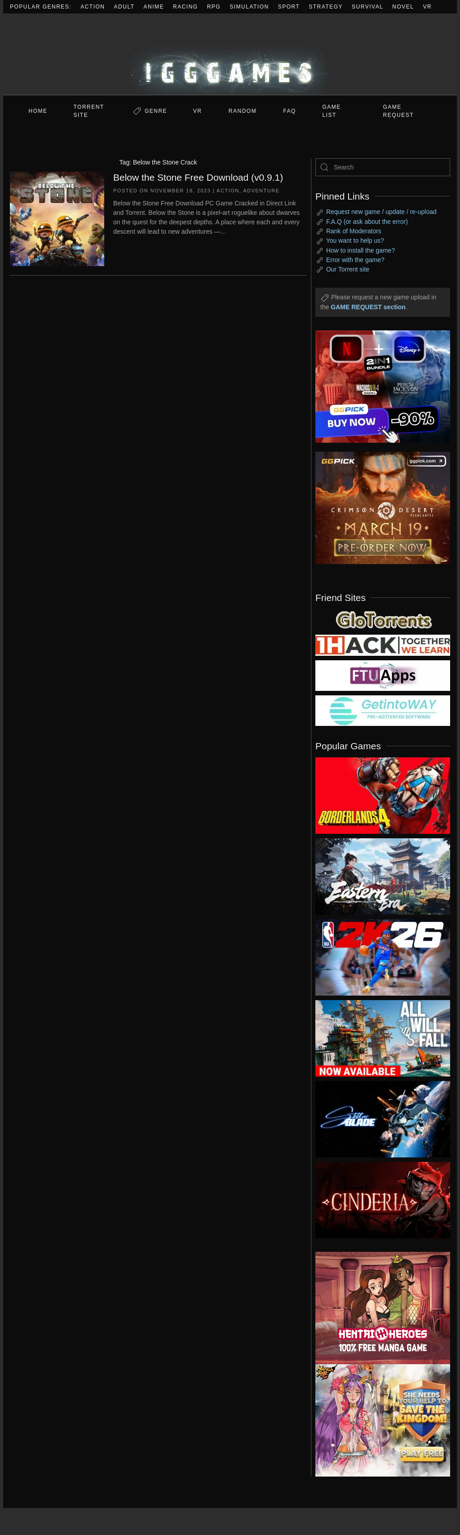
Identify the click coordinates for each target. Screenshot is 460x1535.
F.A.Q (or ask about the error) (367, 221)
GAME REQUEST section (368, 307)
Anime (154, 7)
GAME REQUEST (398, 111)
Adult (124, 7)
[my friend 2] (382, 619)
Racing (185, 7)
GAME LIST (332, 111)
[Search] (382, 167)
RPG (214, 7)
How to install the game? (360, 250)
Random (243, 111)
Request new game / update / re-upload (381, 211)
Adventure (261, 190)
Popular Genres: (40, 7)
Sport (289, 7)
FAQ (289, 111)
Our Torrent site (347, 269)
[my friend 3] (382, 644)
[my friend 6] (382, 675)
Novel (403, 7)
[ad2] (376, 1308)
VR (427, 7)
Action (92, 7)
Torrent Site (89, 111)
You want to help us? (355, 240)
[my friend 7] (382, 710)
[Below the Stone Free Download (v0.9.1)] (57, 218)
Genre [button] (156, 111)
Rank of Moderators (353, 231)
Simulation (249, 7)
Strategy (326, 7)
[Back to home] (230, 54)
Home (38, 111)
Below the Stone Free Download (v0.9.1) (198, 177)
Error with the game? (355, 259)
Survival (367, 7)
